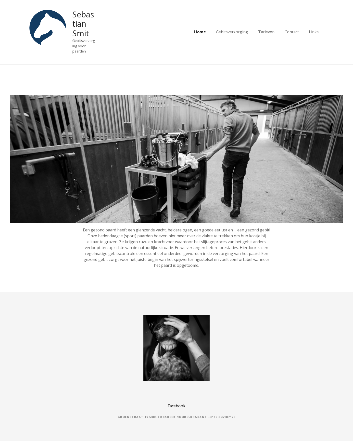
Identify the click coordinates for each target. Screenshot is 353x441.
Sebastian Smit (83, 24)
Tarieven (266, 32)
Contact (292, 32)
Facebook (176, 406)
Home (200, 32)
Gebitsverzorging (232, 32)
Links (314, 32)
